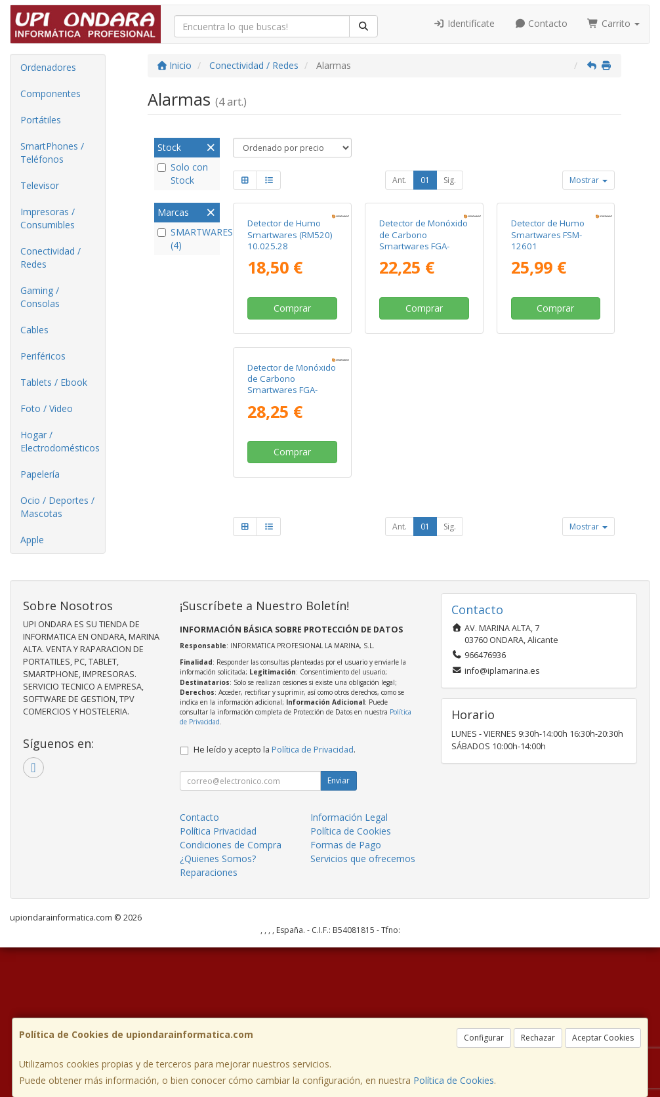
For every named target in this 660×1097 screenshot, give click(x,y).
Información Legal (349, 967)
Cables (34, 329)
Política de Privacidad (313, 899)
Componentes (50, 93)
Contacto (541, 23)
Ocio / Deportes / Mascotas (57, 507)
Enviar (338, 930)
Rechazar (538, 1037)
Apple (32, 539)
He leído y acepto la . (275, 899)
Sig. (449, 180)
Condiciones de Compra (230, 994)
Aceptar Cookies (603, 1037)
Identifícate (464, 23)
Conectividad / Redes (50, 257)
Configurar (484, 1037)
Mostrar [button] (588, 180)
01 (425, 180)
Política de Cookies (453, 1080)
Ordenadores (48, 67)
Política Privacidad (218, 980)
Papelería (40, 474)
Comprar (292, 396)
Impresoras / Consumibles (47, 218)
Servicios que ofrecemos (362, 1008)
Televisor (39, 185)
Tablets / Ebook (53, 382)
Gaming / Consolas (40, 297)
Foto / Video (46, 408)
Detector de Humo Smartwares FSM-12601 (548, 323)
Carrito (613, 23)
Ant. (399, 180)
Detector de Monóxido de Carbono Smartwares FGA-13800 (291, 561)
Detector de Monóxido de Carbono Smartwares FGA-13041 (423, 329)
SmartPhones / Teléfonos (52, 152)
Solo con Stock (182, 173)
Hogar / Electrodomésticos (60, 441)
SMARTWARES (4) (187, 238)
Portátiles (40, 120)
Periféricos (43, 356)
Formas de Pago (345, 994)
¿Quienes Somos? (218, 1008)
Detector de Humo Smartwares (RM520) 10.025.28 (290, 323)
